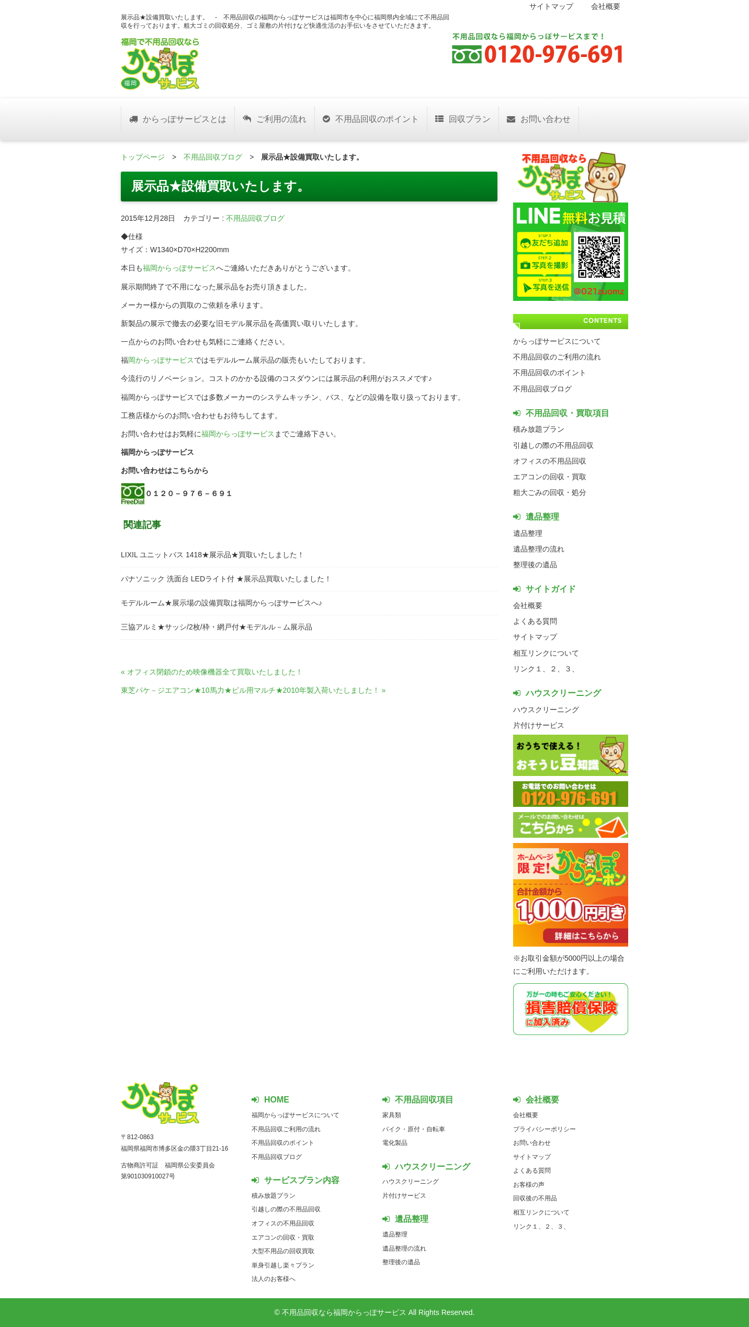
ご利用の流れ (275, 119)
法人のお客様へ (274, 1279)
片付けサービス (538, 725)
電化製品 (394, 1142)
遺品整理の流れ (538, 549)
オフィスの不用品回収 (549, 461)
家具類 (391, 1115)
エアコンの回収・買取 (549, 477)
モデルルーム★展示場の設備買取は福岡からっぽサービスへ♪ (221, 603)
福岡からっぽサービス (179, 268)
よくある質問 (535, 621)
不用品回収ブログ (213, 157)
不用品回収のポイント (371, 119)
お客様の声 (528, 1184)
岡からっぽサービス (161, 360)
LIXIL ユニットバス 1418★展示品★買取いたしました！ (212, 554)
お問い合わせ (539, 119)
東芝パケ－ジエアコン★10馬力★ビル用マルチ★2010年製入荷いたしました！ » (253, 690)
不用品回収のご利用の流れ (557, 357)
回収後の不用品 (535, 1198)
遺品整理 (527, 533)
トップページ (143, 157)
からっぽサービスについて (557, 341)
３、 (571, 669)
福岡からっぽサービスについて (295, 1115)
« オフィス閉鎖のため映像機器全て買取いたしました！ (212, 672)
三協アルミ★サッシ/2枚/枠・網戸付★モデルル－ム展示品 (216, 627)
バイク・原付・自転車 (413, 1129)
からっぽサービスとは (177, 119)
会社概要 (605, 6)
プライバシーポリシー (544, 1129)
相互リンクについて (546, 653)
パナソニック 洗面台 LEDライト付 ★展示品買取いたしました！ (226, 579)
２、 (557, 669)
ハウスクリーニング (546, 709)
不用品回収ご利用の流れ (286, 1129)
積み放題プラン (538, 429)
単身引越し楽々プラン (283, 1265)
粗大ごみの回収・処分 (549, 492)
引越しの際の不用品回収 (553, 445)
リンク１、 (531, 669)
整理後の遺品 (535, 564)
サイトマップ (551, 6)
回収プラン (463, 119)
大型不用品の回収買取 (283, 1251)
